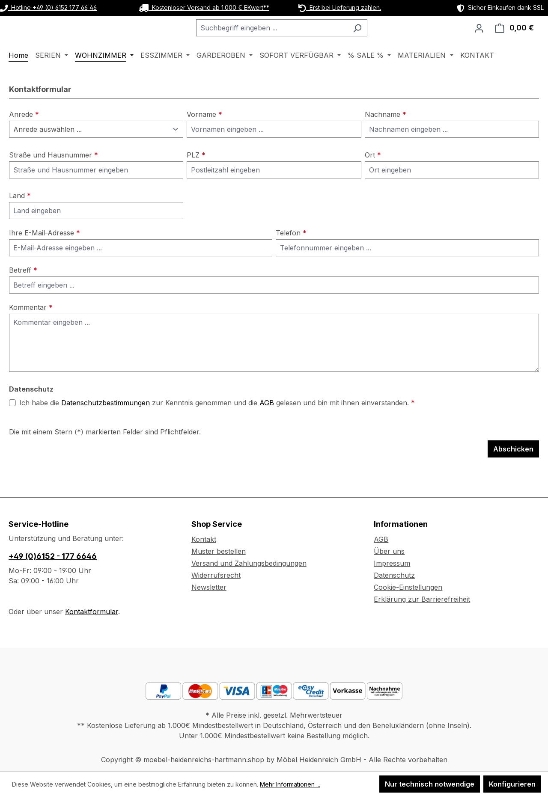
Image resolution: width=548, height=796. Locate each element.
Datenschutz (394, 575)
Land (20, 218)
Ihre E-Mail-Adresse (44, 255)
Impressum (392, 563)
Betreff (23, 292)
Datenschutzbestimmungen (105, 425)
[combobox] (293, 39)
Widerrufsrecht (216, 575)
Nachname (385, 136)
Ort (373, 177)
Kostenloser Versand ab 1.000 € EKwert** (204, 7)
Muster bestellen (218, 551)
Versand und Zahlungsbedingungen (249, 563)
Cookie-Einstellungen (408, 587)
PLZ (196, 177)
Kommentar (31, 329)
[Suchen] (379, 39)
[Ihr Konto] (479, 39)
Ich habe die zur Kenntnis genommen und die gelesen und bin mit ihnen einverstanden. (217, 425)
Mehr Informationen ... (290, 784)
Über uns (389, 551)
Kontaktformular (91, 611)
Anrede (24, 136)
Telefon (291, 255)
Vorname (204, 136)
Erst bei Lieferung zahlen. (339, 7)
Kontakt (203, 539)
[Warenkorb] (514, 39)
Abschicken (513, 471)
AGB (266, 425)
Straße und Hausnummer (53, 177)
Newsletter (208, 587)
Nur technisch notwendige (429, 784)
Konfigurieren (512, 784)
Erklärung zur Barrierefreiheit (422, 599)
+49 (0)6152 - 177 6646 (53, 556)
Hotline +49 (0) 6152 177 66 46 (48, 7)
